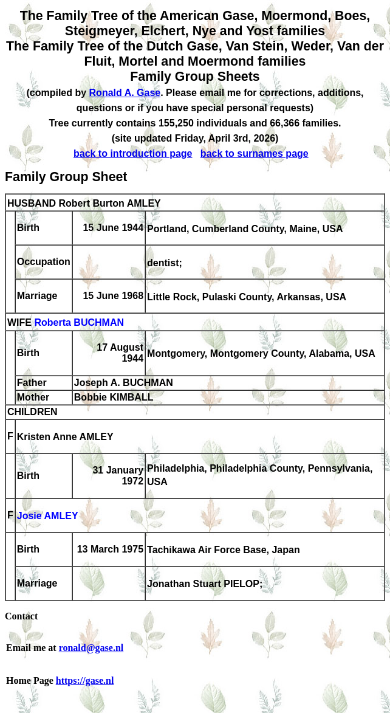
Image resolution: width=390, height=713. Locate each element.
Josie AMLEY (47, 516)
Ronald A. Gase (125, 93)
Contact (21, 616)
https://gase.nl (85, 680)
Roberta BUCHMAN (79, 323)
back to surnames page (254, 153)
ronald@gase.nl (91, 647)
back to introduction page (133, 153)
